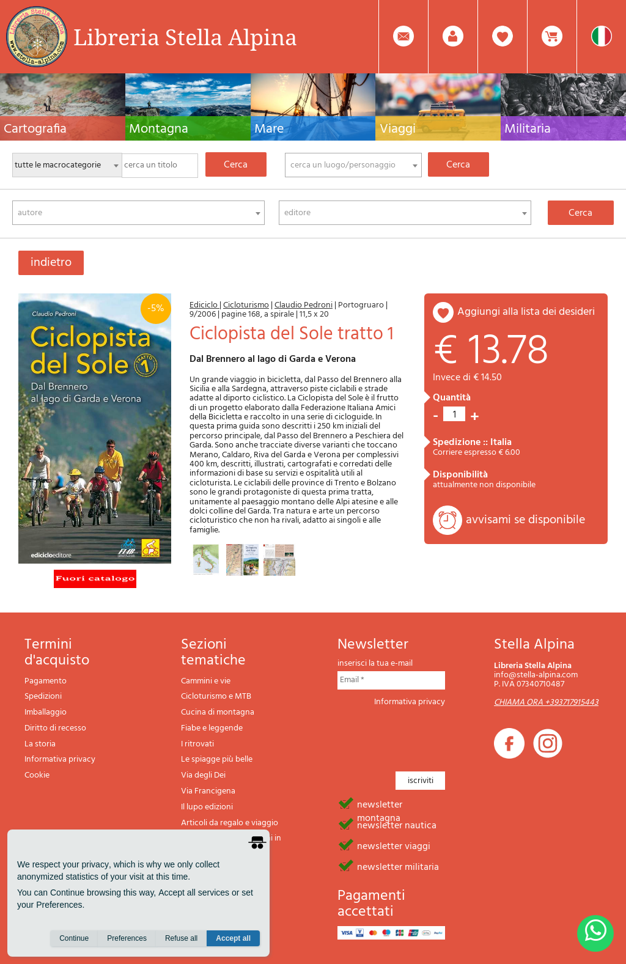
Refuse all (181, 940)
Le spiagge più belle (216, 759)
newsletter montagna (379, 804)
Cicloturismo (246, 305)
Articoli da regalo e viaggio (229, 823)
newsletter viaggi (393, 845)
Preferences (127, 940)
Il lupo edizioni (207, 807)
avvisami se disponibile (525, 520)
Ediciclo (204, 305)
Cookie (37, 775)
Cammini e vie (205, 681)
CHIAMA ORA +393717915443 (546, 703)
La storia (40, 744)
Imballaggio (45, 712)
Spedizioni (43, 696)
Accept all (233, 940)
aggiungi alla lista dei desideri (526, 312)
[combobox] (353, 165)
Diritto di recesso (55, 728)
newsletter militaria (398, 866)
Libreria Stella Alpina (185, 36)
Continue (74, 940)
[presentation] (430, 735)
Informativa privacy (59, 759)
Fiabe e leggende (212, 728)
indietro (51, 263)
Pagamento (45, 681)
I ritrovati (197, 744)
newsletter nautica (396, 824)
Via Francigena (208, 791)
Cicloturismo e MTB (216, 696)
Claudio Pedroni (303, 305)
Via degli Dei (203, 775)
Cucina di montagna (217, 712)
